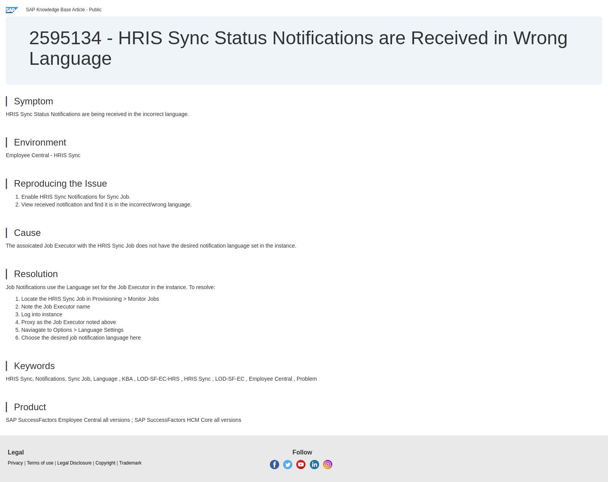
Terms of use (40, 463)
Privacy (15, 463)
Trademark (130, 463)
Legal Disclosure (74, 463)
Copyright (105, 463)
